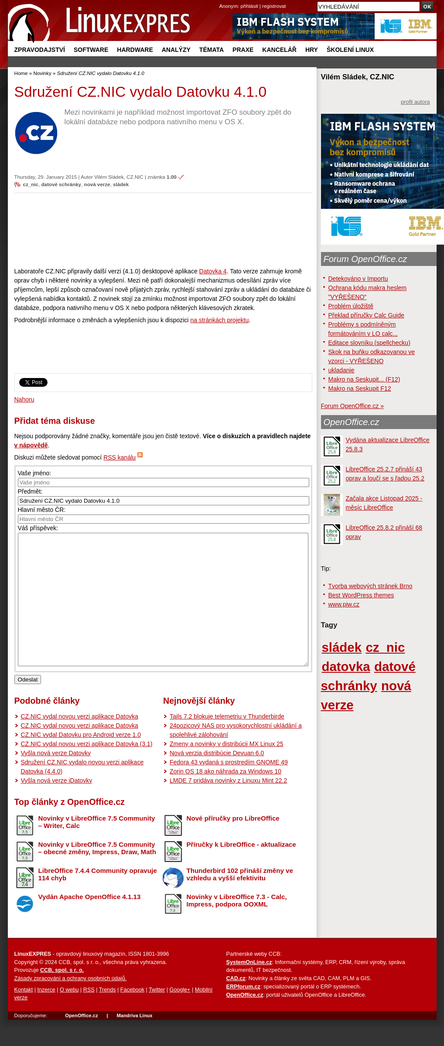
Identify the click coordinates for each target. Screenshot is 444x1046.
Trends (107, 1016)
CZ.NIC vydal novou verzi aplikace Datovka (79, 742)
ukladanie (341, 370)
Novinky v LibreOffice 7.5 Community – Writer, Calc (96, 848)
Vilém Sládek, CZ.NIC (118, 177)
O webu (69, 1016)
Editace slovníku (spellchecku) (369, 342)
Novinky (42, 73)
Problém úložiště (351, 306)
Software (91, 49)
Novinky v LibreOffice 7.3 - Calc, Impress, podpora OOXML (237, 926)
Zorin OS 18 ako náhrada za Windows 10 (225, 797)
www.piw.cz (344, 604)
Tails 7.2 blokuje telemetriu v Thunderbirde (227, 742)
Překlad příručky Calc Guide (366, 315)
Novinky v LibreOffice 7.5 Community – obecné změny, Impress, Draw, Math (97, 874)
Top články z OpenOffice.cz (69, 828)
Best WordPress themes (361, 595)
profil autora (415, 102)
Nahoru (24, 399)
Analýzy (176, 49)
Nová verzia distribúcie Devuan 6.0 (217, 779)
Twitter (157, 1016)
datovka (346, 666)
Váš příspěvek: (38, 528)
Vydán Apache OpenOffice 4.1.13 (89, 923)
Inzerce (46, 1016)
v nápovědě (31, 445)
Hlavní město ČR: (42, 509)
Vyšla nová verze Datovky (56, 779)
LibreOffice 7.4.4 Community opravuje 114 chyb (97, 900)
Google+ (179, 1016)
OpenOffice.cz (351, 422)
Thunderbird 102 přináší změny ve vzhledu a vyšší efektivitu (240, 900)
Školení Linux (350, 49)
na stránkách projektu (219, 320)
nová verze (97, 184)
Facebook (132, 1016)
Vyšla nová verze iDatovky (56, 806)
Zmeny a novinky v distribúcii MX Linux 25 (226, 770)
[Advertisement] (163, 230)
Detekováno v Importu (358, 278)
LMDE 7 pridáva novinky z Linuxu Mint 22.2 (228, 806)
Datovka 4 (213, 271)
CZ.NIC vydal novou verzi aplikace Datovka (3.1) (87, 770)
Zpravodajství (39, 49)
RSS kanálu (119, 457)
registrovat (274, 6)
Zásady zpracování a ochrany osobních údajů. (70, 1005)
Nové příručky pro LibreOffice (233, 844)
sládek (121, 184)
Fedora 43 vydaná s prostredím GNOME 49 (229, 788)
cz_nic (31, 184)
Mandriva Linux (134, 1041)
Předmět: (30, 491)
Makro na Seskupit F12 (359, 388)
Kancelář (279, 49)
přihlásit (249, 6)
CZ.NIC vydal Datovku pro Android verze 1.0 (81, 760)
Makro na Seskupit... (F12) (364, 379)
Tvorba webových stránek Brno (370, 586)
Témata (211, 49)
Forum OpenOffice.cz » (352, 405)
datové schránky (61, 184)
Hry (311, 49)
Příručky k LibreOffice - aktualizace (241, 870)
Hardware (135, 49)
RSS (89, 1016)
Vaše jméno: (34, 473)
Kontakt (23, 1016)
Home (21, 73)
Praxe (242, 49)
